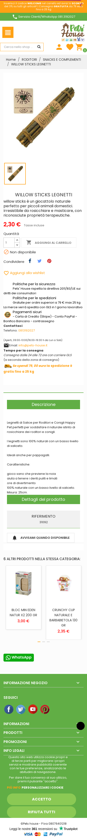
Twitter (21, 709)
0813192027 (26, 330)
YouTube (33, 709)
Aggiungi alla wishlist (24, 272)
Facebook (9, 709)
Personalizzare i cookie (42, 787)
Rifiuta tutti (41, 812)
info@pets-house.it (33, 345)
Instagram (57, 709)
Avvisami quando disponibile (41, 538)
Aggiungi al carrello (48, 243)
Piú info (14, 787)
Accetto (41, 799)
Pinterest (45, 709)
